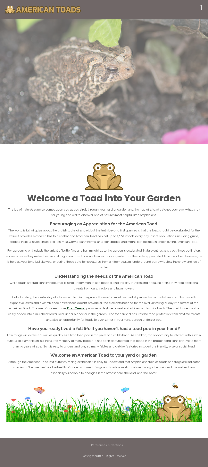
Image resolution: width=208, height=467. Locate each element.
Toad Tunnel (76, 308)
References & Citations (107, 445)
